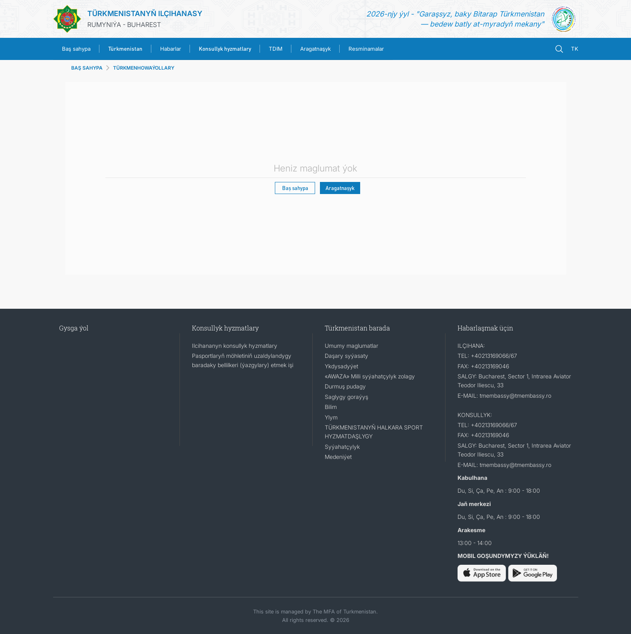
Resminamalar (366, 48)
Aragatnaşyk (315, 48)
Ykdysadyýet (341, 366)
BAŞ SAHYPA (87, 68)
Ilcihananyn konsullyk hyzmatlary (234, 345)
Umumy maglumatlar (351, 345)
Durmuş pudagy (345, 386)
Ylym (331, 417)
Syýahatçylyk (342, 446)
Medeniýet (338, 456)
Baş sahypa (76, 48)
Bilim (331, 406)
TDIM (276, 48)
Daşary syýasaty (346, 355)
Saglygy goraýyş (346, 396)
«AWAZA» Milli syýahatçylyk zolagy (370, 376)
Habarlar (170, 48)
